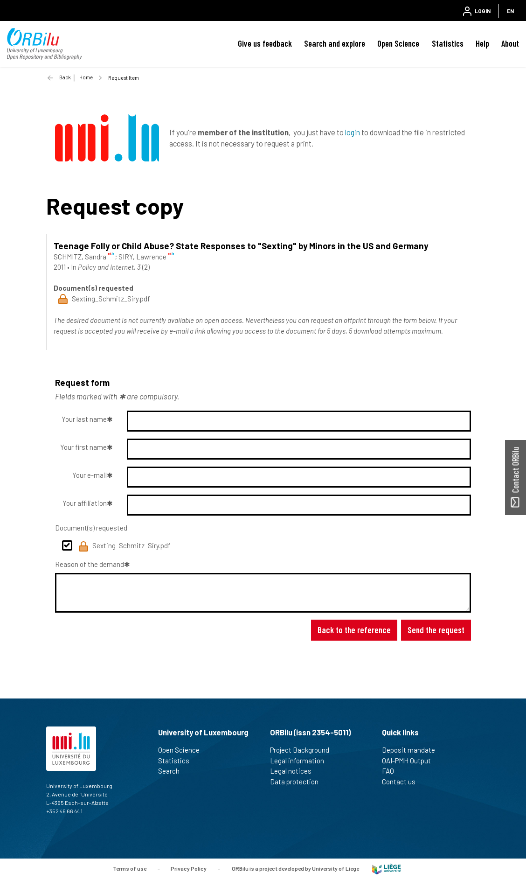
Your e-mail (89, 475)
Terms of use (129, 868)
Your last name (84, 419)
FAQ (392, 771)
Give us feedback (265, 43)
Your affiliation (84, 503)
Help (482, 43)
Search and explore (334, 43)
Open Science (398, 43)
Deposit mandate (412, 750)
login (352, 132)
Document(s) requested (91, 528)
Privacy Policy (189, 868)
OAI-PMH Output (410, 760)
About (510, 43)
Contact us (402, 781)
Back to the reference (354, 629)
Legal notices (294, 771)
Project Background (303, 750)
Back (65, 77)
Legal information (301, 760)
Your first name (83, 447)
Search (172, 771)
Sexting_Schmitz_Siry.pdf (124, 546)
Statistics (448, 43)
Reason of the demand (89, 564)
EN (510, 10)
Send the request (436, 629)
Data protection (298, 781)
